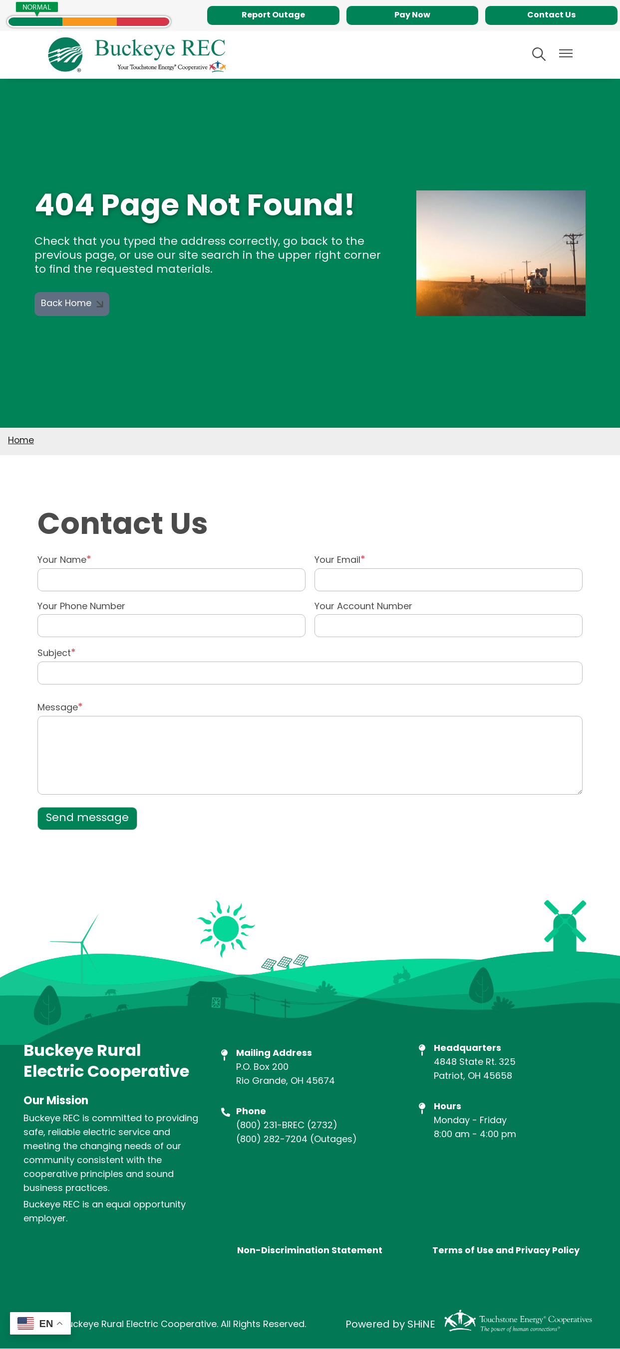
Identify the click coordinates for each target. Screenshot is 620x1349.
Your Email (337, 560)
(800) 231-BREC (270, 1126)
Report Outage (273, 15)
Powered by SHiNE (390, 1325)
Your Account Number (363, 607)
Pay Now (412, 15)
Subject (54, 654)
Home (21, 441)
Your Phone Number (81, 607)
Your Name (61, 560)
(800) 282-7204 (272, 1140)
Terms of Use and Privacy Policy (505, 1251)
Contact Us (551, 15)
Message (57, 708)
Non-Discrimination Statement (310, 1251)
